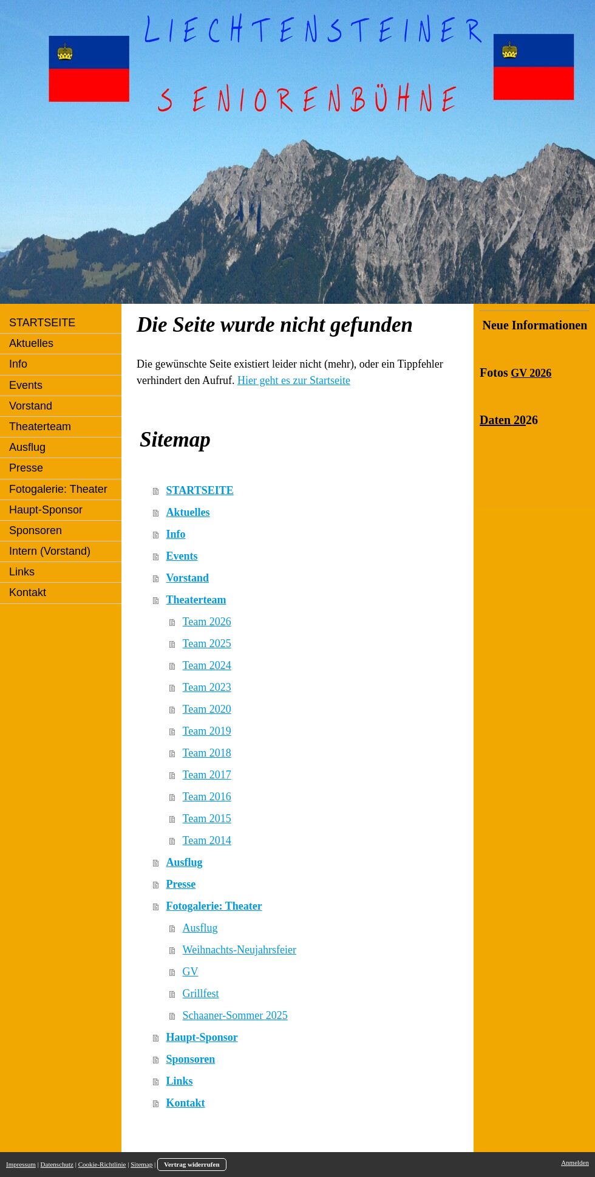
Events (182, 556)
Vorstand (187, 578)
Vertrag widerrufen (192, 1164)
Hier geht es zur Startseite (293, 380)
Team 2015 (207, 818)
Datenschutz (57, 1164)
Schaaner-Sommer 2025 (235, 1015)
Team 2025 (207, 643)
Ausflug (184, 862)
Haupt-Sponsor (202, 1037)
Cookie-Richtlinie (102, 1164)
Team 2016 (207, 797)
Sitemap (141, 1164)
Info (176, 534)
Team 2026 (207, 622)
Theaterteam (196, 600)
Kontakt (185, 1103)
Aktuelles (188, 512)
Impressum (21, 1164)
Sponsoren (191, 1059)
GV (191, 972)
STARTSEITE (200, 490)
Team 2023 (207, 687)
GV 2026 (531, 373)
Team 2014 (207, 840)
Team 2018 (207, 753)
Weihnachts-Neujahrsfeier (239, 950)
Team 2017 (207, 775)
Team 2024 (207, 665)
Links (179, 1081)
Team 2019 (207, 731)
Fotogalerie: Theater (214, 906)
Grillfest (201, 993)
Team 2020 (207, 709)
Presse (181, 884)
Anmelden (575, 1162)
